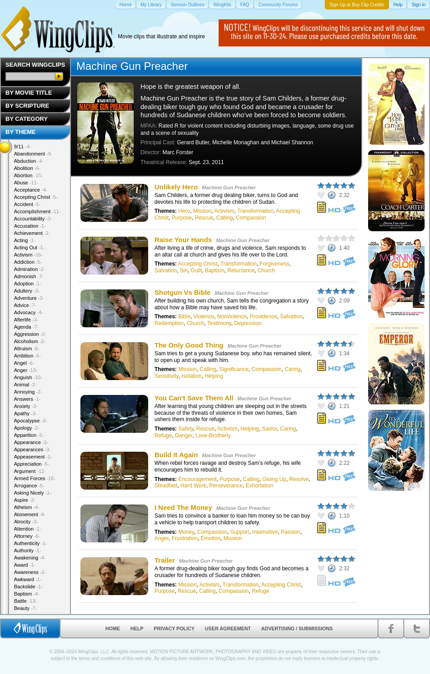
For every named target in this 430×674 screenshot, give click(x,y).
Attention (27, 529)
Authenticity (30, 543)
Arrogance (29, 485)
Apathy (25, 413)
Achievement (32, 233)
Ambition (27, 355)
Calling (224, 218)
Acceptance (30, 190)
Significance (233, 369)
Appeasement (33, 456)
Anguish (28, 377)
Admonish (28, 276)
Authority (27, 550)
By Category (26, 118)
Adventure (29, 298)
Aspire (25, 500)
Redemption (169, 323)
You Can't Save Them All (193, 398)
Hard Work (193, 485)
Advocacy (28, 312)
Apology (26, 428)
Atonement (30, 514)
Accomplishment (37, 211)
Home (112, 628)
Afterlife (26, 319)
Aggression (30, 334)
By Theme (20, 131)
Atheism (26, 507)
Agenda (26, 327)
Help (137, 628)
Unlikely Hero (176, 187)
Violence (203, 316)
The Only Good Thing (188, 345)
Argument (30, 471)
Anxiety (26, 406)
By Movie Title (28, 92)
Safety (185, 429)
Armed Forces (35, 478)
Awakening (30, 557)
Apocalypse (30, 420)
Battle (25, 601)
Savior (269, 429)
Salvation (165, 270)
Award (25, 565)
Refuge (163, 435)
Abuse (26, 182)
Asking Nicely (32, 492)
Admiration (29, 269)
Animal (25, 384)
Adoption (27, 283)
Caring (292, 369)
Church (266, 270)
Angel (24, 363)
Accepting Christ (197, 264)
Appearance (31, 442)
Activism (224, 211)
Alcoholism (30, 341)
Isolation (192, 376)
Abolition (27, 168)
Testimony (219, 323)
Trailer (164, 560)
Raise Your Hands (183, 239)
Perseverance (226, 485)
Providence (263, 316)
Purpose (182, 218)
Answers (27, 399)
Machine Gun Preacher (229, 187)
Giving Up (274, 479)
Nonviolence (232, 316)
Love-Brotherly (213, 435)
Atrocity (26, 521)
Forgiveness (274, 264)
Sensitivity (166, 376)
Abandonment (33, 153)
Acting (24, 240)
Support (239, 532)
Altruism (26, 348)
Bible (184, 316)
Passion (290, 532)
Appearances (32, 449)
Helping (214, 376)
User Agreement (228, 628)
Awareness (30, 572)
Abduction (28, 161)
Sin (183, 270)
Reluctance (240, 270)
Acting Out (29, 247)
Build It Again (176, 455)
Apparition (29, 435)
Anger (161, 538)
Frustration (184, 538)
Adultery (27, 290)
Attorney (27, 536)
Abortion (28, 175)
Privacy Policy (174, 628)
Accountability (33, 218)
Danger (183, 435)
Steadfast (166, 485)
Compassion (251, 218)
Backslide (28, 586)
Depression (248, 323)
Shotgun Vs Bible (182, 292)
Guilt (196, 270)
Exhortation (259, 485)
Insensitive (265, 532)
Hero (184, 211)
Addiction (28, 262)
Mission (202, 211)
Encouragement (197, 479)
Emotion (210, 538)
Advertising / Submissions (296, 628)
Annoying (28, 391)
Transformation (255, 211)
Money (186, 532)
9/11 (22, 146)
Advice (25, 305)
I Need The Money (183, 507)
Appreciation (31, 464)
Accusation (30, 226)
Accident (27, 204)
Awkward (28, 579)
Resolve (298, 479)
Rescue (204, 218)
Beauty (25, 608)
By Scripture (27, 105)
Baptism (214, 270)
